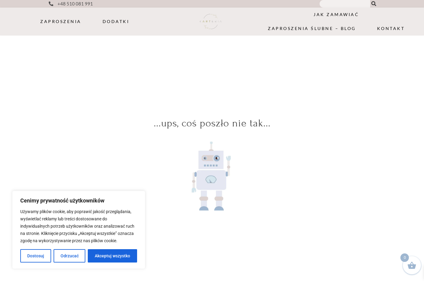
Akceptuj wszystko (112, 255)
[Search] (374, 4)
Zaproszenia (60, 21)
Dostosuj (35, 255)
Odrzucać (70, 255)
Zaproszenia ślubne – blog (312, 28)
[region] (78, 230)
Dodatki (116, 21)
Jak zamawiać (336, 14)
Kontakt (391, 28)
